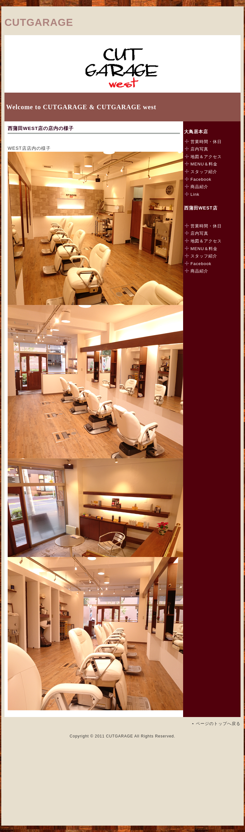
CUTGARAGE (38, 22)
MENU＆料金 (204, 164)
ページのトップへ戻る (218, 723)
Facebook (201, 179)
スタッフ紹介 (203, 171)
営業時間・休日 (206, 141)
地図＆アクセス (206, 156)
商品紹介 (199, 186)
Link (194, 194)
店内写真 (199, 149)
